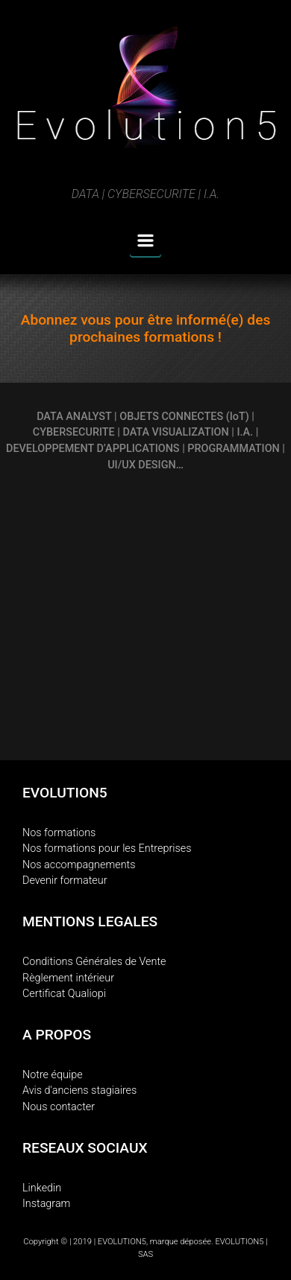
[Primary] (145, 240)
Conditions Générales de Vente (94, 961)
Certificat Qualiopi (64, 993)
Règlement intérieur (68, 978)
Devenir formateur (64, 880)
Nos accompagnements (79, 865)
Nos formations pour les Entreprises (107, 848)
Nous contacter (58, 1107)
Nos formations (59, 833)
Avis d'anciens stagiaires (79, 1090)
